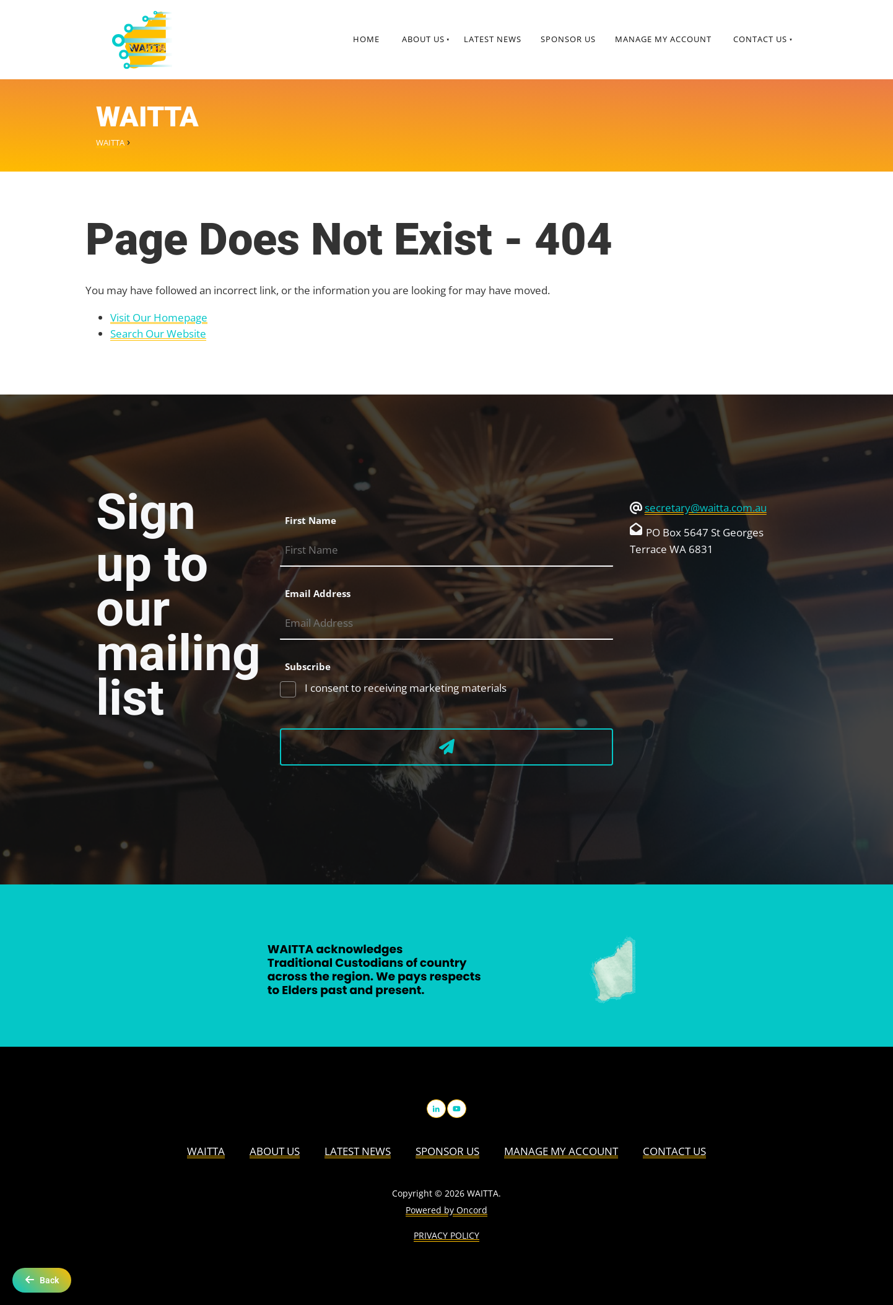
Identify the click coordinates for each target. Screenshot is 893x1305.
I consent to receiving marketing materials (404, 688)
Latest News (492, 39)
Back (42, 1280)
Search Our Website (158, 333)
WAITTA (110, 142)
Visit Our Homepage (158, 317)
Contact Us (760, 39)
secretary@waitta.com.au (706, 507)
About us (423, 39)
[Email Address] (446, 623)
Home (366, 39)
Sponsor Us (568, 39)
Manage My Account (663, 39)
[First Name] (446, 550)
